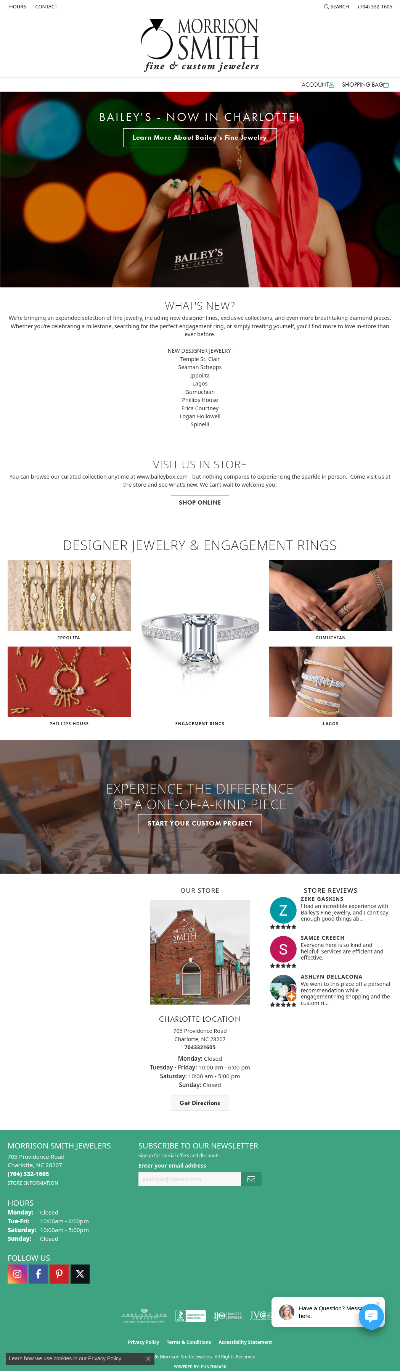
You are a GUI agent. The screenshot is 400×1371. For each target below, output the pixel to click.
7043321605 (200, 1047)
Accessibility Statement (245, 1342)
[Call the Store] (28, 1173)
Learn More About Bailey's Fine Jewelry (200, 137)
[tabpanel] (200, 189)
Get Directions (200, 1103)
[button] (336, 6)
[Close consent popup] (148, 1358)
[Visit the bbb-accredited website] (190, 1316)
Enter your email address (172, 1165)
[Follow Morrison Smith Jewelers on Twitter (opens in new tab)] (80, 1274)
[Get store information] (33, 1183)
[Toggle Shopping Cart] (365, 85)
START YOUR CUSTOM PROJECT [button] (200, 823)
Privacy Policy (143, 1342)
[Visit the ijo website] (228, 1316)
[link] (17, 6)
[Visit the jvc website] (264, 1316)
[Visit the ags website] (144, 1316)
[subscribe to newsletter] (251, 1179)
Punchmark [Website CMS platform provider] (214, 1366)
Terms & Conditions (189, 1342)
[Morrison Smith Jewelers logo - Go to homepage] (200, 45)
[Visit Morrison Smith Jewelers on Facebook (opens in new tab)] (38, 1274)
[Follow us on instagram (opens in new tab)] (17, 1274)
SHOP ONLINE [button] (200, 502)
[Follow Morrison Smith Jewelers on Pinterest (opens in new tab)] (59, 1274)
